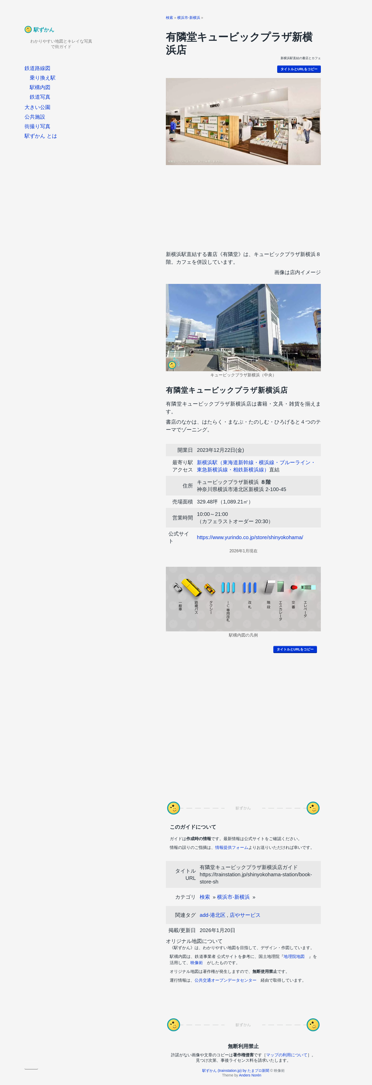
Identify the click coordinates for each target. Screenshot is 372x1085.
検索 (169, 18)
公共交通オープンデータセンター (226, 980)
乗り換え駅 (43, 78)
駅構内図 (40, 87)
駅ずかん (44, 30)
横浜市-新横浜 (188, 18)
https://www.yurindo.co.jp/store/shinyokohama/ (250, 537)
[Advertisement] (243, 206)
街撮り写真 (37, 126)
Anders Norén (250, 1075)
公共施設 (35, 117)
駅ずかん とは (41, 136)
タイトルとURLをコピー (299, 69)
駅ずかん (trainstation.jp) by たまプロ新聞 (235, 1070)
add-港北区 (213, 915)
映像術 (196, 962)
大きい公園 (37, 107)
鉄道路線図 (37, 68)
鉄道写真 (40, 97)
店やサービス (245, 915)
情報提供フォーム (231, 847)
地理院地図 (294, 956)
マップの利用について (286, 1055)
